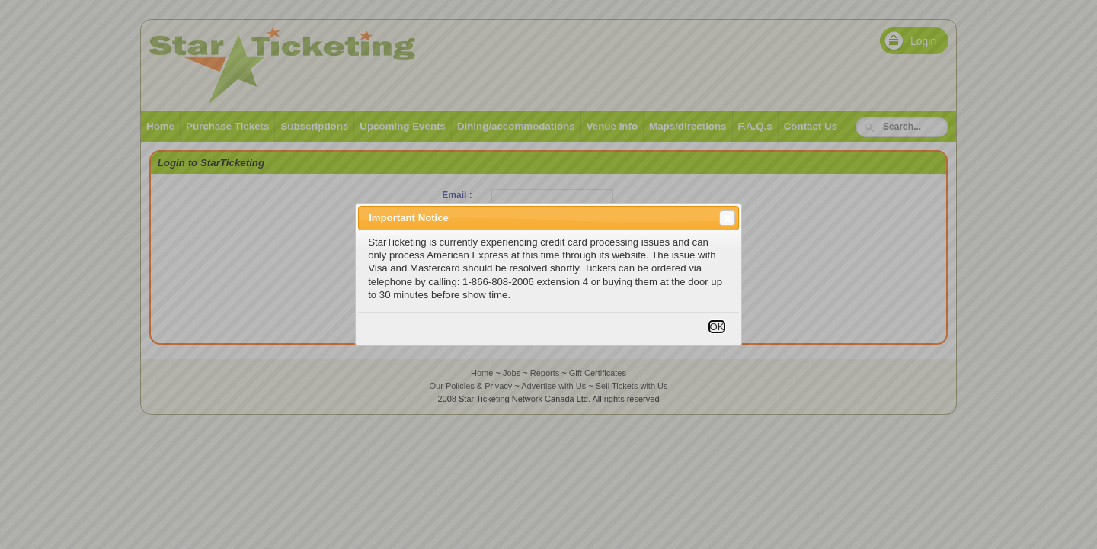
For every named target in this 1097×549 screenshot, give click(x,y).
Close (726, 218)
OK (716, 326)
